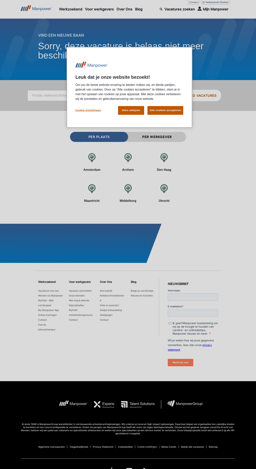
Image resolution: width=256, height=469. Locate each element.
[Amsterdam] (92, 162)
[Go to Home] (36, 9)
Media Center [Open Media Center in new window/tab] (168, 446)
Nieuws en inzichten (142, 295)
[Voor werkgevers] (99, 9)
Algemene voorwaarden (51, 446)
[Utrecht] (164, 193)
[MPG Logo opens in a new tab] (182, 404)
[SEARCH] (177, 9)
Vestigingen (106, 315)
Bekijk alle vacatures (192, 446)
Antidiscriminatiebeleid (112, 298)
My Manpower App (48, 310)
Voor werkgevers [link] (80, 281)
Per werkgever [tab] (157, 137)
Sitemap (213, 446)
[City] (154, 95)
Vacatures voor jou (48, 290)
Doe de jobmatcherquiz (47, 327)
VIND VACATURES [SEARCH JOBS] (202, 96)
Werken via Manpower (50, 295)
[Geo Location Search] (174, 96)
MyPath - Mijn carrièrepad (46, 303)
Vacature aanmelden (80, 290)
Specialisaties (76, 305)
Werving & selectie (79, 300)
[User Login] (213, 9)
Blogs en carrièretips (142, 290)
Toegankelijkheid (78, 446)
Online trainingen (47, 315)
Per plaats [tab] (99, 137)
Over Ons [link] (106, 281)
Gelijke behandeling (111, 310)
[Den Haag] (164, 162)
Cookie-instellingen (147, 447)
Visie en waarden (109, 305)
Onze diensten (77, 295)
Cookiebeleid (125, 446)
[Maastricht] (92, 193)
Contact (42, 319)
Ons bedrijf (106, 290)
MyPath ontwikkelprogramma (80, 312)
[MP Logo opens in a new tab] (70, 404)
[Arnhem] (128, 162)
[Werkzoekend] (70, 9)
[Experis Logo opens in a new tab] (101, 404)
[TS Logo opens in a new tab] (135, 404)
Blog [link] (133, 281)
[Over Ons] (124, 9)
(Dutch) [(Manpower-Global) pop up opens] (215, 2)
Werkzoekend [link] (47, 281)
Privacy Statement (103, 446)
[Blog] (138, 9)
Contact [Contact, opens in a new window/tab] (193, 2)
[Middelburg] (128, 193)
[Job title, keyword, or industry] (76, 95)
